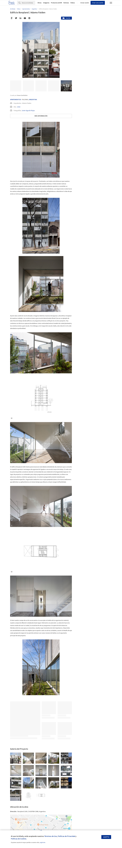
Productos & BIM (56, 3)
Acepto (106, 837)
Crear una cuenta (97, 3)
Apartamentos (15, 100)
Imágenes (46, 3)
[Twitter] (16, 18)
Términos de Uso (50, 836)
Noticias (66, 3)
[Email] (24, 18)
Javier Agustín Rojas (28, 110)
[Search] (28, 3)
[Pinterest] (29, 18)
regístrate (42, 842)
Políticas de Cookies (18, 839)
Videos (72, 3)
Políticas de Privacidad (66, 836)
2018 (18, 107)
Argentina (33, 100)
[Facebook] (11, 18)
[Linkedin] (20, 18)
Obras (39, 3)
